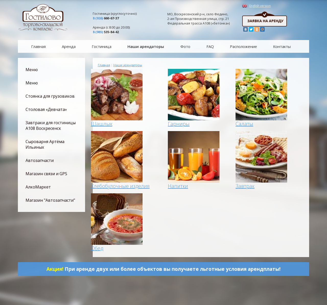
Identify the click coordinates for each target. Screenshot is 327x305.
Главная (104, 65)
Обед (97, 248)
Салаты (244, 123)
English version (260, 6)
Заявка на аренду (264, 19)
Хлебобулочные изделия (120, 186)
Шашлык (101, 123)
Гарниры (179, 123)
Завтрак (245, 186)
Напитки (178, 186)
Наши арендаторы (127, 65)
